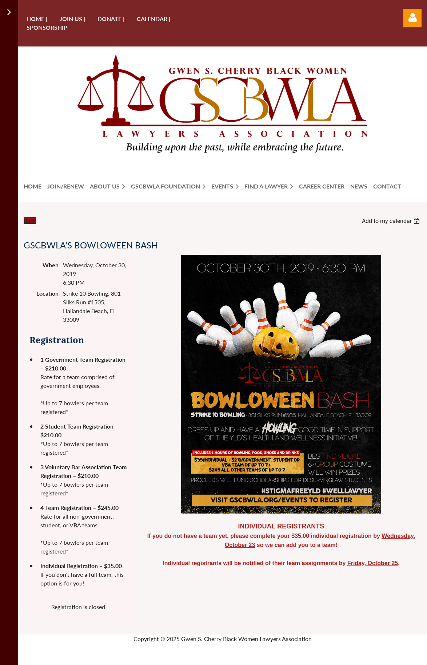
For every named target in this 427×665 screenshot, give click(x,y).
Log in (412, 18)
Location (47, 293)
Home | (37, 18)
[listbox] (392, 221)
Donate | (110, 18)
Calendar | (153, 18)
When (51, 264)
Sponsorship (47, 27)
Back (30, 220)
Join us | (72, 18)
